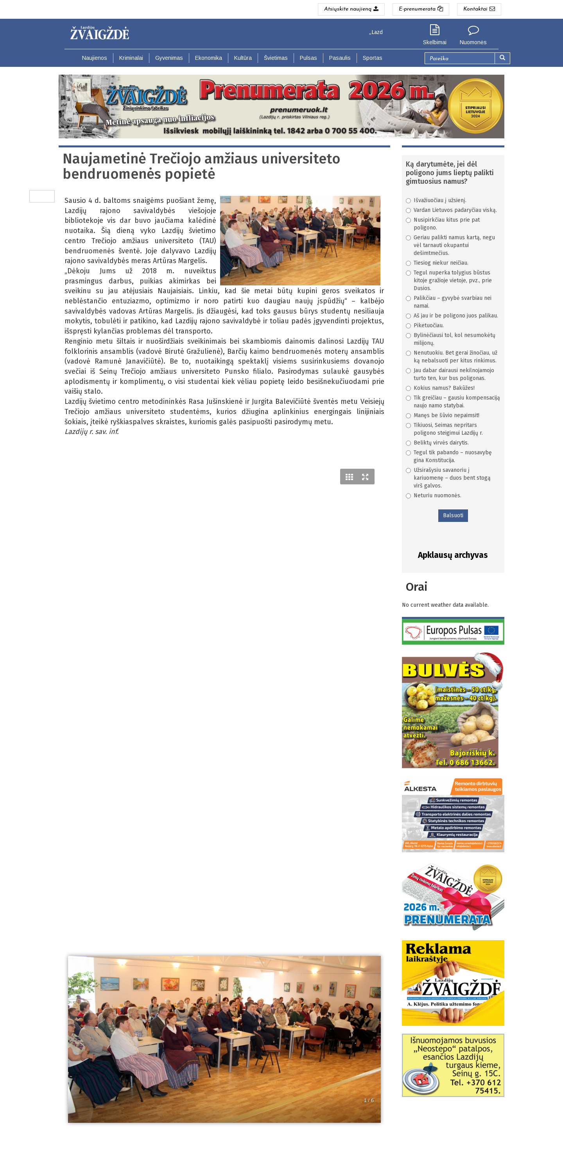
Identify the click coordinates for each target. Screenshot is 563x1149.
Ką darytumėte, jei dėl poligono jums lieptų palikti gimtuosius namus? (450, 173)
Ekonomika (208, 58)
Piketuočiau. (425, 325)
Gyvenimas (169, 58)
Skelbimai (434, 42)
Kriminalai (131, 58)
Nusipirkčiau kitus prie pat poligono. (443, 224)
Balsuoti (453, 515)
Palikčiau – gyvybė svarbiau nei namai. (448, 302)
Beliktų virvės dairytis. (437, 442)
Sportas (372, 58)
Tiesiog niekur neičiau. (437, 263)
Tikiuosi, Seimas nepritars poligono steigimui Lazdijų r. (444, 429)
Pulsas (308, 58)
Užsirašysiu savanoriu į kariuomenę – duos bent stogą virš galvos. (448, 478)
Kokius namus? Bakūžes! (440, 388)
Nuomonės (473, 42)
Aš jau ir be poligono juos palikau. (452, 315)
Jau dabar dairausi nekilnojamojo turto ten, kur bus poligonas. (450, 374)
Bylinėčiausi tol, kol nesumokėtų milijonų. (450, 339)
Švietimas (276, 58)
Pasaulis (340, 58)
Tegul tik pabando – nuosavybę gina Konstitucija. (449, 456)
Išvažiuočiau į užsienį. (436, 200)
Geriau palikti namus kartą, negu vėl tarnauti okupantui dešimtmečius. (450, 245)
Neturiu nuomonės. (433, 495)
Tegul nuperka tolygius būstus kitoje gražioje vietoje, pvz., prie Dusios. (449, 280)
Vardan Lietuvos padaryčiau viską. (451, 210)
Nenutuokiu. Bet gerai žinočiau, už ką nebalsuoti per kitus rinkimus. (451, 357)
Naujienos (94, 58)
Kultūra (243, 58)
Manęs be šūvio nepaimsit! (442, 415)
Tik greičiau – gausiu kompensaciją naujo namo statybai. (453, 401)
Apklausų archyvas (453, 555)
